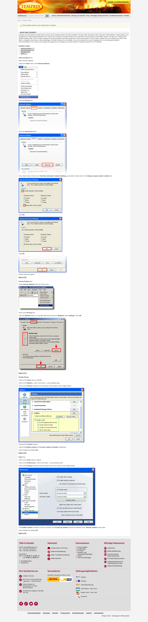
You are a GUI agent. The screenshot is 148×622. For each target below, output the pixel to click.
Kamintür (55, 613)
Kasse (79, 556)
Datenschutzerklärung (58, 551)
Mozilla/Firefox (25, 52)
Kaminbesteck (98, 613)
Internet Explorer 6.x (27, 50)
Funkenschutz (65, 613)
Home (19, 20)
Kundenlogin (81, 549)
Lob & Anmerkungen (84, 557)
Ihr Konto (80, 550)
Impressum (24, 563)
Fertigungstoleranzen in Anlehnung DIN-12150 (115, 562)
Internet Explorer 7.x (27, 48)
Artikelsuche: (22, 16)
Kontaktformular (26, 561)
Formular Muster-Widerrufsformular (113, 555)
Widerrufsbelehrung (113, 551)
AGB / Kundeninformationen (60, 555)
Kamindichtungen (78, 613)
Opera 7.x (24, 53)
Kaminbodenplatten (34, 613)
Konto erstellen (82, 547)
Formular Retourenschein (115, 558)
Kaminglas (46, 613)
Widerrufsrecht (56, 558)
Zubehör (89, 613)
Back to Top (22, 277)
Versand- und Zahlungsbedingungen (84, 553)
